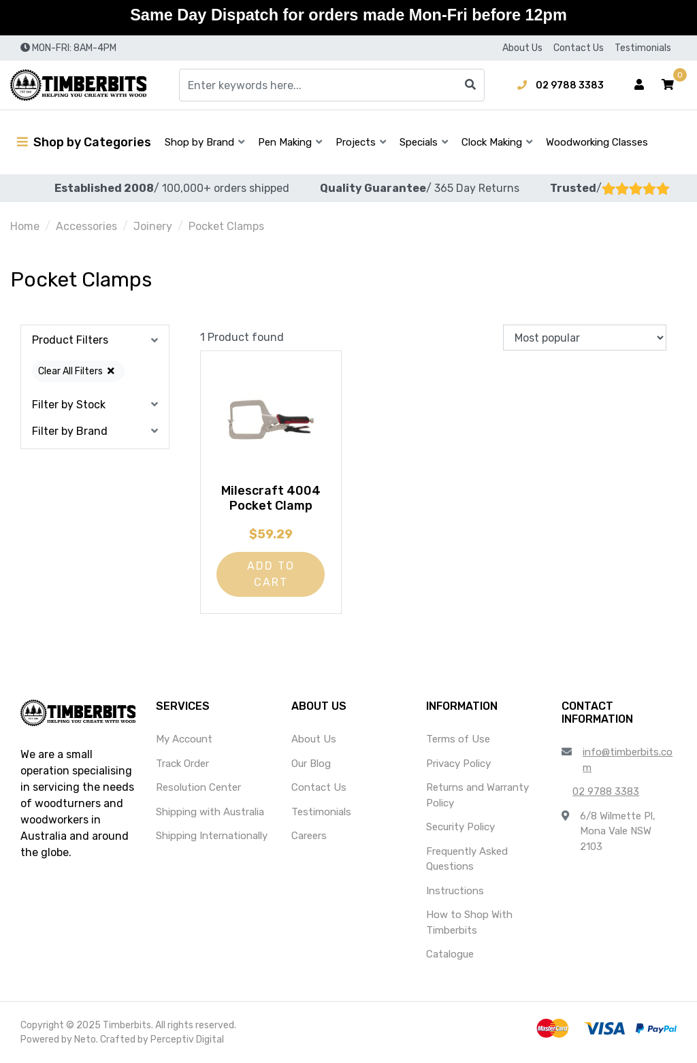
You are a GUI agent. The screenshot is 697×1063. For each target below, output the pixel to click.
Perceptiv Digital (187, 1039)
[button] (668, 85)
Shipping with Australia (210, 812)
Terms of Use (458, 739)
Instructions (455, 891)
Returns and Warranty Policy (477, 795)
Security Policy (460, 827)
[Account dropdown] (639, 85)
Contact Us (578, 48)
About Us (522, 48)
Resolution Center (198, 787)
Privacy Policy (458, 763)
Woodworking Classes (597, 142)
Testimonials (643, 48)
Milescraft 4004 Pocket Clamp (271, 498)
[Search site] (470, 85)
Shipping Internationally (212, 836)
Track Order (182, 763)
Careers (309, 836)
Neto (85, 1039)
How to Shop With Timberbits (469, 922)
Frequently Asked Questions (467, 859)
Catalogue (450, 954)
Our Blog (311, 763)
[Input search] (332, 85)
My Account (184, 739)
